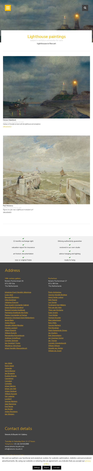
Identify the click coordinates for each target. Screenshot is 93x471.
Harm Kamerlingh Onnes (57, 330)
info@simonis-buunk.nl (13, 449)
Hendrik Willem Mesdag (14, 325)
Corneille (8, 383)
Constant (8, 381)
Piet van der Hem (55, 307)
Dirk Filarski (52, 300)
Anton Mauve (10, 323)
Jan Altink (8, 363)
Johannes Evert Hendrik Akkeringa (18, 292)
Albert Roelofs (10, 330)
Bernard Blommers (12, 297)
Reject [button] (46, 467)
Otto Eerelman (10, 300)
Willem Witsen (54, 346)
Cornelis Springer (11, 340)
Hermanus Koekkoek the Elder (16, 312)
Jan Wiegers (9, 414)
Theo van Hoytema (55, 310)
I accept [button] (56, 467)
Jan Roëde (9, 409)
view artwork (7, 126)
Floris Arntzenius (54, 292)
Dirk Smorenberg (54, 335)
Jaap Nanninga (10, 404)
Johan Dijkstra (10, 386)
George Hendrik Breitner (57, 295)
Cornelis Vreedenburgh (57, 343)
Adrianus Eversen (11, 302)
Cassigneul (9, 378)
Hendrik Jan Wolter (55, 348)
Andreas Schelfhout (12, 338)
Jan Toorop (52, 340)
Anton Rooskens (11, 411)
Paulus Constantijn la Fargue (16, 315)
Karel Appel (9, 366)
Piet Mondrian (53, 328)
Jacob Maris (9, 320)
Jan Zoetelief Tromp (12, 343)
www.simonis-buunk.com (14, 446)
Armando (8, 368)
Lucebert (8, 399)
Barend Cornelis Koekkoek (15, 310)
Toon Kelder (53, 315)
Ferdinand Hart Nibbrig (57, 305)
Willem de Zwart (54, 351)
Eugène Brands (11, 376)
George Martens (54, 325)
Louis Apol (9, 295)
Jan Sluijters (53, 333)
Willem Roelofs (11, 333)
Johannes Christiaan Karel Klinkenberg (19, 318)
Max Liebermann (54, 320)
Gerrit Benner (10, 371)
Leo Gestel (52, 302)
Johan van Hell (10, 389)
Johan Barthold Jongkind (14, 307)
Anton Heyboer (11, 391)
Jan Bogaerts (10, 373)
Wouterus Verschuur (13, 346)
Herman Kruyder (54, 318)
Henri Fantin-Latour (55, 297)
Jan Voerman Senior (56, 338)
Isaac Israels (53, 312)
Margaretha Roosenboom (14, 335)
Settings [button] (37, 468)
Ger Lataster (10, 396)
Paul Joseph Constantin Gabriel (17, 305)
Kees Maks (52, 323)
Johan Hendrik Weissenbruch (16, 348)
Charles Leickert (11, 328)
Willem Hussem (11, 394)
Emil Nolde (9, 406)
